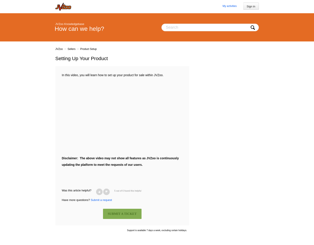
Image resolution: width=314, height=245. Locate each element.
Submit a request (101, 200)
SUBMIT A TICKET (122, 213)
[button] (99, 192)
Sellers (72, 49)
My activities (229, 6)
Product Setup (88, 49)
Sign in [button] (251, 6)
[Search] (210, 27)
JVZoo (59, 49)
